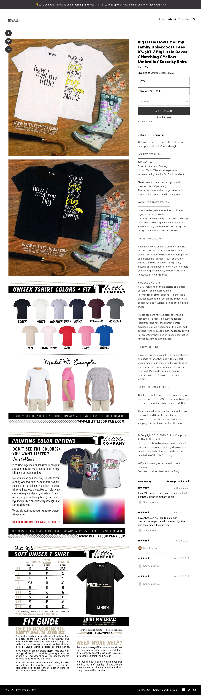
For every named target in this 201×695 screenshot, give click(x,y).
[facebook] (183, 690)
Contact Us (143, 689)
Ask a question (145, 121)
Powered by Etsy (26, 689)
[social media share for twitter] (8, 42)
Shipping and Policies (165, 689)
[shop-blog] (189, 690)
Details (142, 134)
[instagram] (194, 690)
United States (159, 72)
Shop (162, 19)
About (172, 19)
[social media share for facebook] (8, 33)
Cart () (184, 19)
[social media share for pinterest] (8, 50)
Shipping (158, 134)
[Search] (194, 20)
